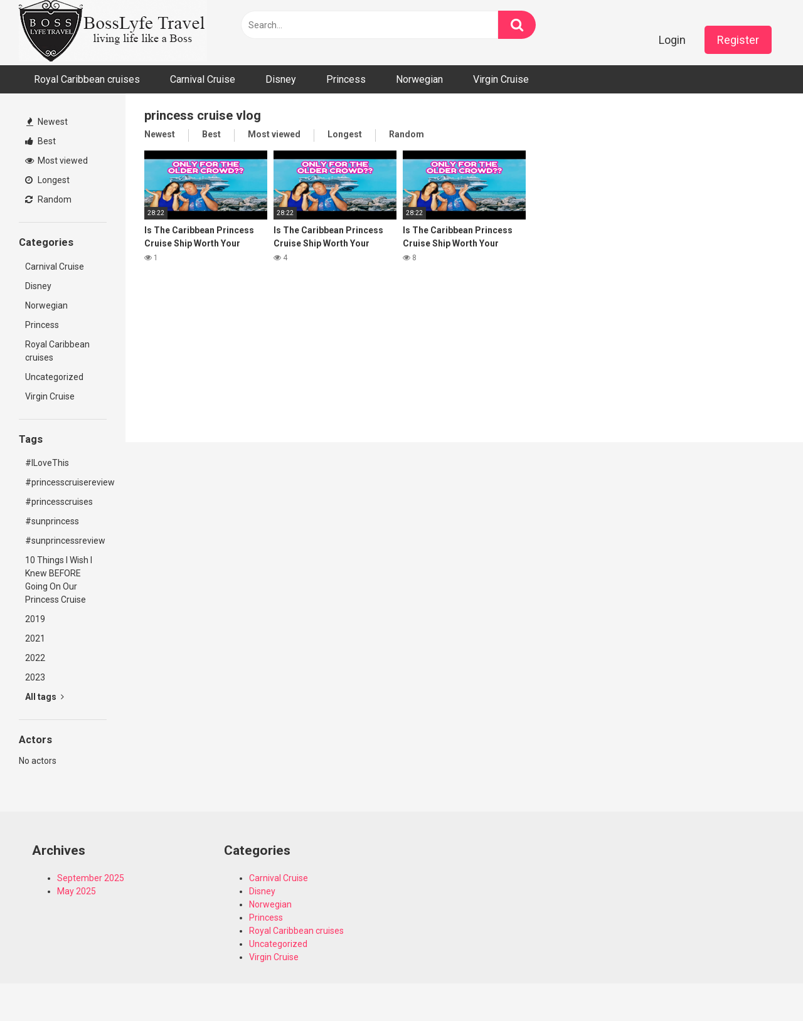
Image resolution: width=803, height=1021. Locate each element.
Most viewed (56, 161)
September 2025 (90, 878)
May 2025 (76, 891)
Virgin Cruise (501, 79)
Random (48, 199)
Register (738, 39)
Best (40, 141)
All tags (44, 697)
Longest (47, 180)
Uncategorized (54, 377)
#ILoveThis (47, 463)
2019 (35, 619)
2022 (35, 658)
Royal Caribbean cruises (87, 79)
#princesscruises (59, 502)
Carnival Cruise (202, 79)
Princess (346, 79)
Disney (280, 79)
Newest (47, 122)
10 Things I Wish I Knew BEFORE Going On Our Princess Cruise (58, 580)
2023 (35, 677)
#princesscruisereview (66, 482)
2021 (35, 638)
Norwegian (419, 79)
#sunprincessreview (65, 541)
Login (672, 39)
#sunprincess (52, 521)
